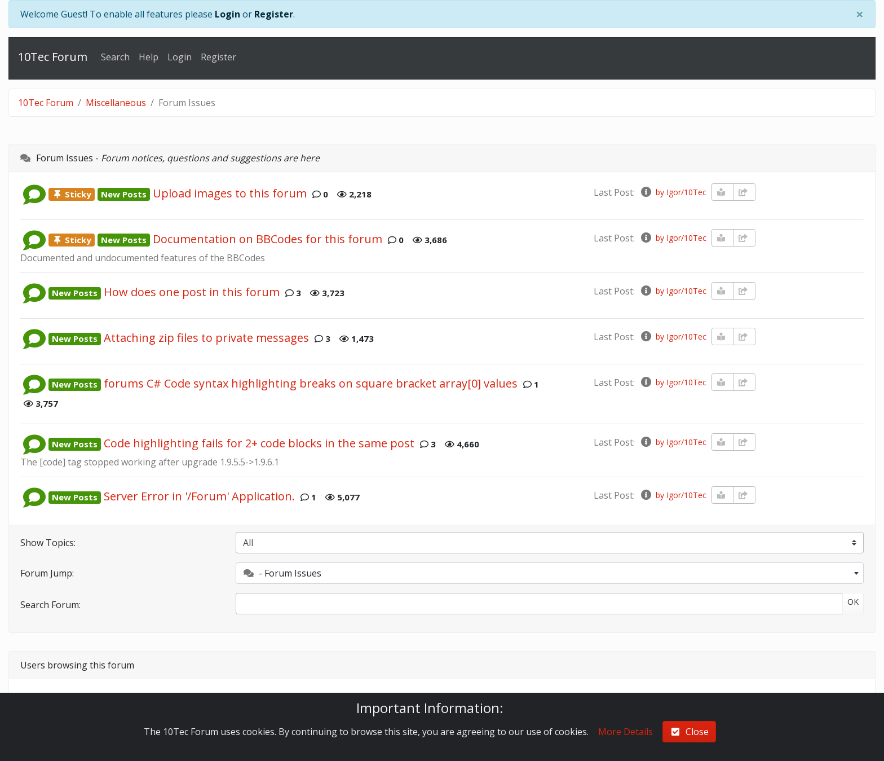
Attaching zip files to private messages (206, 337)
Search (115, 57)
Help (148, 57)
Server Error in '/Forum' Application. (199, 496)
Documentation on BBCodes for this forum (267, 239)
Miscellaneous (116, 102)
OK (853, 601)
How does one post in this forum (192, 292)
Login (227, 14)
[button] (34, 193)
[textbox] (550, 573)
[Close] (860, 14)
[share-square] (744, 192)
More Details (625, 731)
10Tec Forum (52, 56)
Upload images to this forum (230, 193)
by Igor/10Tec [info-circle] (673, 192)
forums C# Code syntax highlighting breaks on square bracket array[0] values (311, 383)
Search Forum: (50, 605)
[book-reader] (722, 192)
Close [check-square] (689, 731)
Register (273, 14)
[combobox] (550, 573)
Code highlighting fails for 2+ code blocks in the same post (259, 443)
